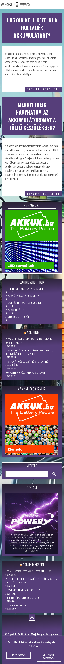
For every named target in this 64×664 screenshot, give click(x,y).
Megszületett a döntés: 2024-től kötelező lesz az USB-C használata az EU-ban (31, 580)
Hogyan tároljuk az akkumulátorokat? (23, 303)
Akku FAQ (30, 634)
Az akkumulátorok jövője (17, 317)
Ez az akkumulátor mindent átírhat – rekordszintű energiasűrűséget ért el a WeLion (29, 352)
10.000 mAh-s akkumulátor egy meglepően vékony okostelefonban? (28, 341)
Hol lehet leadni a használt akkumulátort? (25, 289)
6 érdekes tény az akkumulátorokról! (23, 597)
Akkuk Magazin (33, 564)
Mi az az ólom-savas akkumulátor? (22, 296)
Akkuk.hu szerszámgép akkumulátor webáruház (28, 571)
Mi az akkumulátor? (14, 310)
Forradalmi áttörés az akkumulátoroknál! (25, 372)
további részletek (43, 89)
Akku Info (33, 332)
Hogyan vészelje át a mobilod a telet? (22, 590)
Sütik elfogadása (18, 657)
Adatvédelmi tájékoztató (49, 658)
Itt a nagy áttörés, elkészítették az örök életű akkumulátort (26, 363)
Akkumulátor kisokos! (16, 605)
